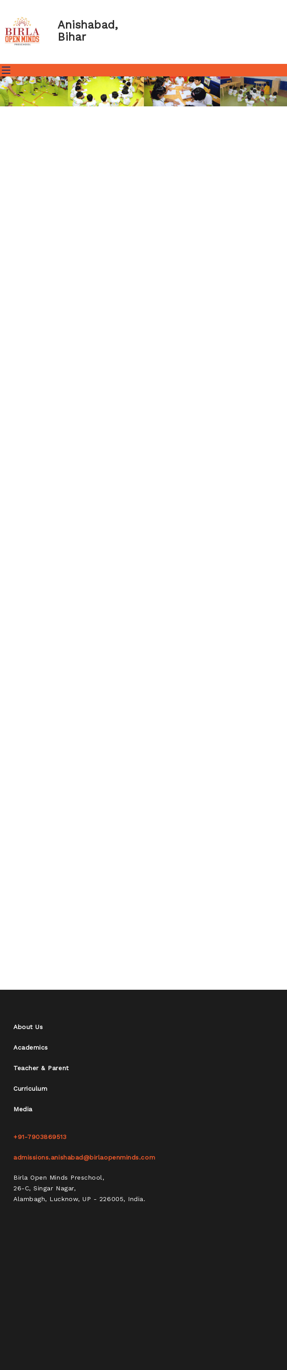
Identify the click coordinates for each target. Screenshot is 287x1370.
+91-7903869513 (40, 1136)
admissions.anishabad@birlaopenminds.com (84, 1157)
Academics (30, 1047)
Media (23, 1109)
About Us (28, 1026)
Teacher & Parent (41, 1068)
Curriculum (30, 1088)
